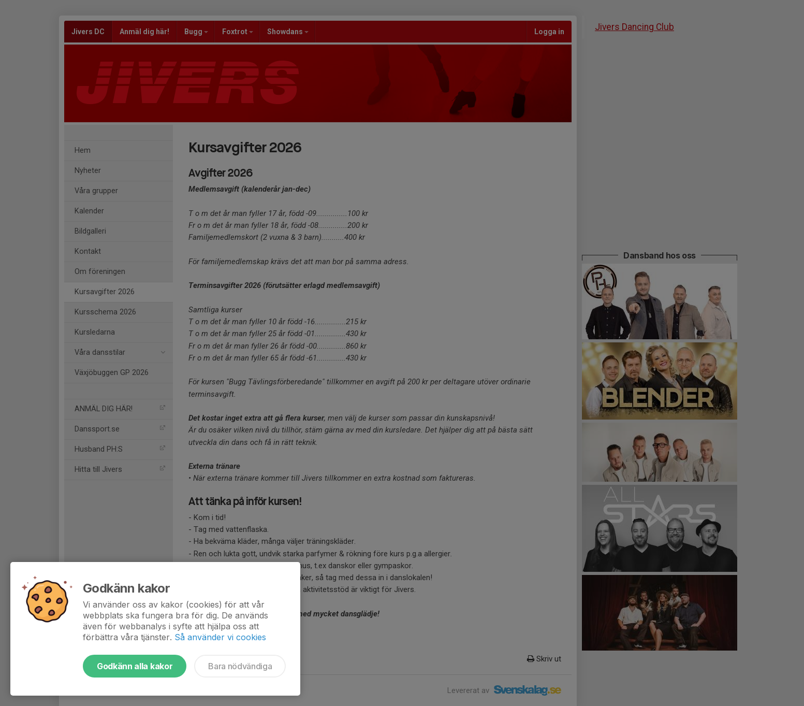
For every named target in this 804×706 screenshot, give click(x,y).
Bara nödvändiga (240, 666)
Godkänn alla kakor (134, 666)
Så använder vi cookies (220, 637)
